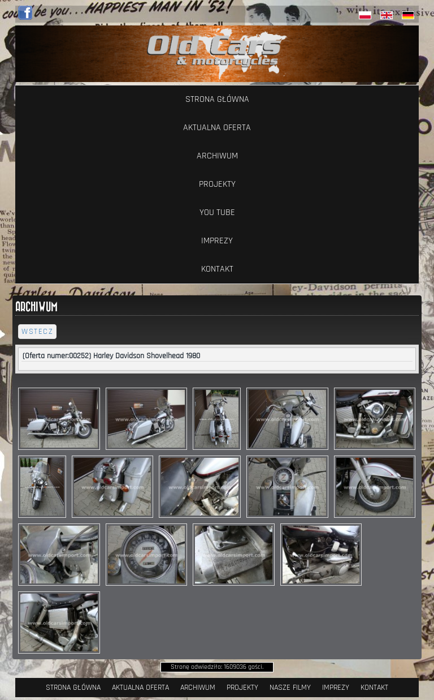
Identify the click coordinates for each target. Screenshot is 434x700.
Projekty (217, 184)
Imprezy (217, 241)
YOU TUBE (217, 212)
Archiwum (217, 156)
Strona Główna (217, 99)
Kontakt (217, 269)
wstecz (37, 332)
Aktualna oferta (217, 128)
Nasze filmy (290, 687)
